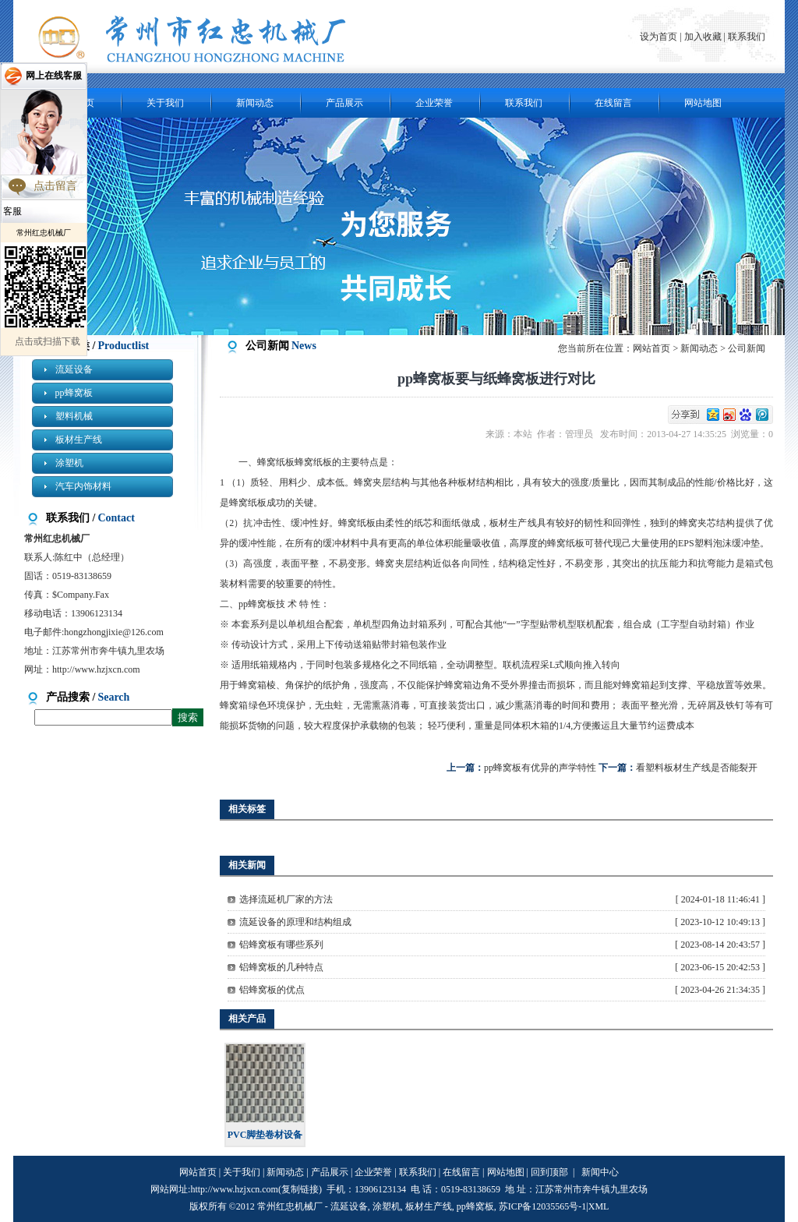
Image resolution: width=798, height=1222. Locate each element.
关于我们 (165, 102)
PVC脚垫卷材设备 (265, 1134)
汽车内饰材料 (83, 486)
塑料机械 (74, 416)
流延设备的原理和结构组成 (295, 921)
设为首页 (660, 36)
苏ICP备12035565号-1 (543, 1206)
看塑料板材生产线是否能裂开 (696, 767)
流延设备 (74, 369)
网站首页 (651, 348)
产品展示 (344, 102)
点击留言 (55, 186)
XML (598, 1206)
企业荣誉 (434, 102)
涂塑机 (69, 462)
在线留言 (613, 102)
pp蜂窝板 (74, 392)
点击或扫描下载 (47, 341)
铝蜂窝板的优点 (272, 989)
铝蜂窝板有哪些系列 (281, 944)
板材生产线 (78, 439)
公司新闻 (746, 348)
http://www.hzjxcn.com (96, 669)
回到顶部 (549, 1172)
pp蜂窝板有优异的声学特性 (540, 767)
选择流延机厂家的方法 (286, 899)
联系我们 (746, 36)
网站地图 (703, 102)
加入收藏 (703, 36)
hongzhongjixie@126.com (113, 632)
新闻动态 (255, 102)
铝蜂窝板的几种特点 (281, 967)
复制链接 (300, 1189)
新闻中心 (600, 1172)
